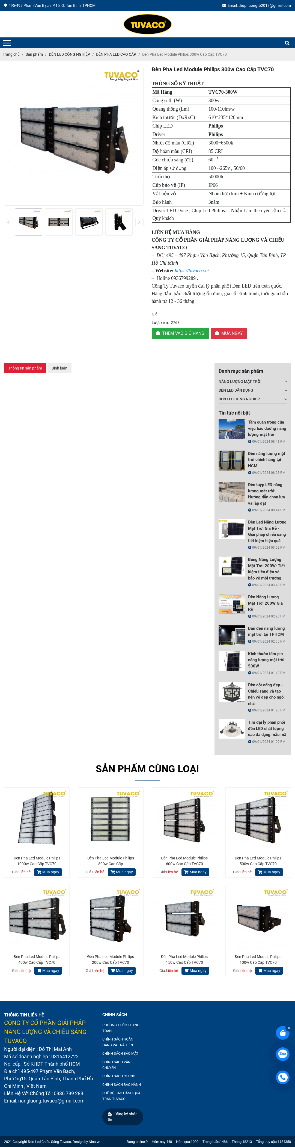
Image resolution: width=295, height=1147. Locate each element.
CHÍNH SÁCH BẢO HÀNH (121, 1085)
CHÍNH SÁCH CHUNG (118, 1076)
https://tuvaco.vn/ (192, 270)
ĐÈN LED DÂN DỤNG (236, 390)
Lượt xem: (160, 322)
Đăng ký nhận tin (123, 1117)
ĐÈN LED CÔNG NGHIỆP (239, 399)
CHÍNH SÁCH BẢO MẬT (120, 1053)
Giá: (155, 314)
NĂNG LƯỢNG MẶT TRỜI (240, 381)
